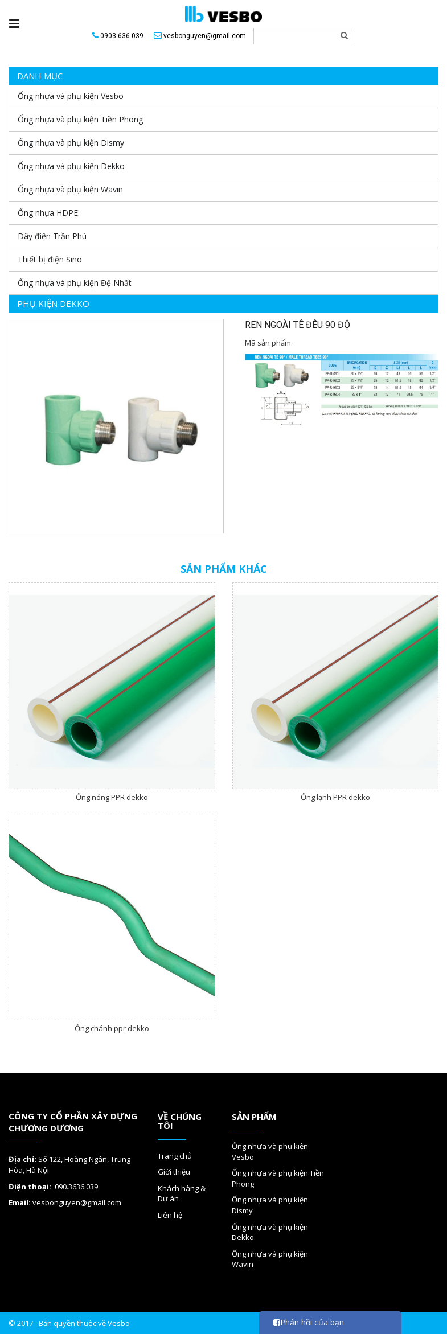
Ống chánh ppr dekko (112, 1028)
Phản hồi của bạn (308, 1322)
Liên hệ (170, 1215)
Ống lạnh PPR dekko (335, 797)
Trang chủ (175, 1156)
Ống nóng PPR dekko (112, 797)
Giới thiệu (174, 1172)
